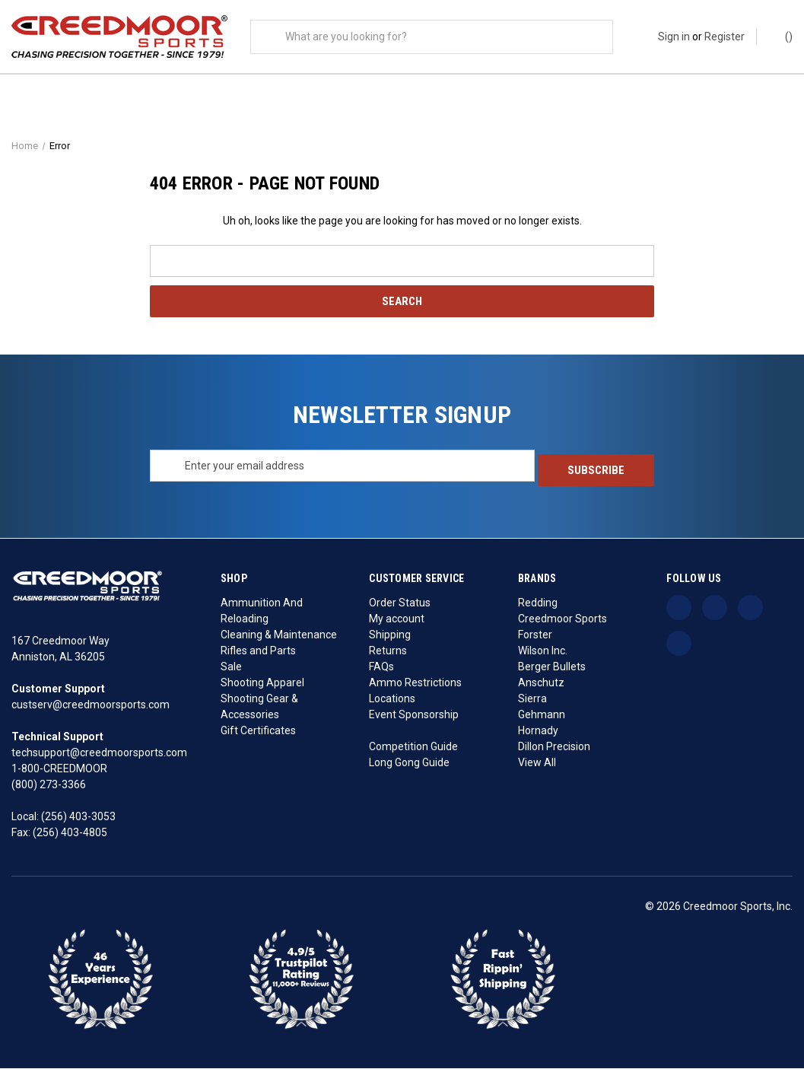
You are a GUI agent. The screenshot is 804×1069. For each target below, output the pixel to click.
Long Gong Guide (409, 763)
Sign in (674, 36)
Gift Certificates (258, 731)
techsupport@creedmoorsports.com (99, 753)
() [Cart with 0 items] (782, 36)
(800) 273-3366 (48, 785)
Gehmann (541, 715)
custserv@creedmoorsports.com (90, 705)
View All (537, 763)
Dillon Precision (554, 747)
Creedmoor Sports (562, 619)
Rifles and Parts (258, 651)
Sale (231, 667)
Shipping (390, 635)
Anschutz (541, 683)
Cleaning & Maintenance (279, 635)
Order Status (400, 603)
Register (724, 36)
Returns (388, 651)
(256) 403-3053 (78, 817)
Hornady (538, 731)
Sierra (532, 699)
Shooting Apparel (262, 683)
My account (396, 619)
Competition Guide (413, 747)
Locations (392, 699)
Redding (538, 603)
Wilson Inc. (542, 651)
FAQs (381, 667)
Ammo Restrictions (415, 683)
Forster (535, 635)
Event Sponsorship (414, 715)
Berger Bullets (552, 667)
